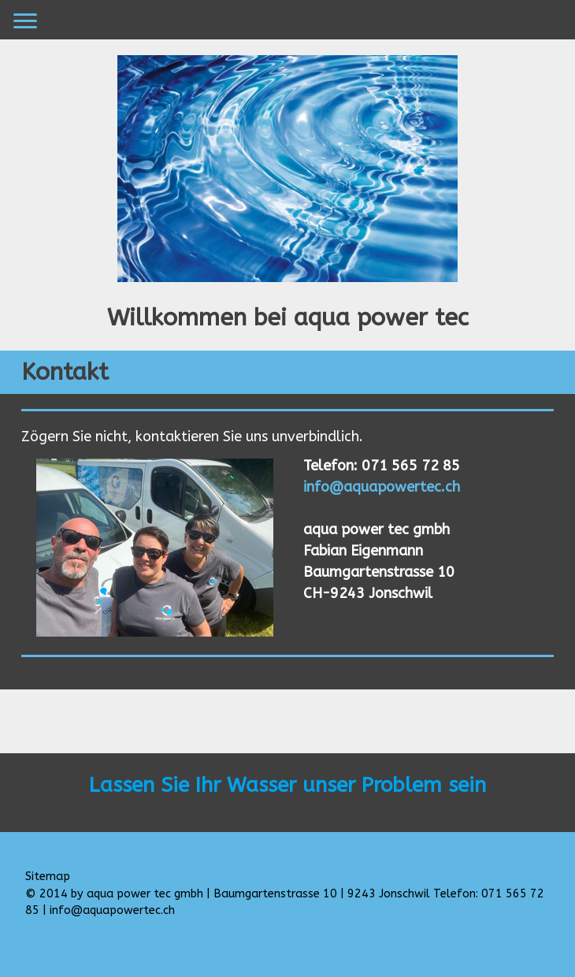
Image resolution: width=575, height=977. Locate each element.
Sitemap (47, 876)
